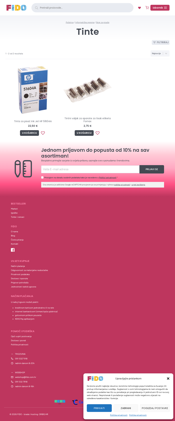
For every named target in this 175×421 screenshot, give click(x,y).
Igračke (14, 213)
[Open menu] (160, 8)
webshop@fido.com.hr (25, 377)
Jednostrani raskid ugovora (23, 287)
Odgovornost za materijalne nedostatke (29, 270)
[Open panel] (161, 42)
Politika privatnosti (118, 415)
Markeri (14, 209)
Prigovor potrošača (19, 282)
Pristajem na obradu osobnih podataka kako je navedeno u (81, 177)
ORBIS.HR (43, 414)
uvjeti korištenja (138, 185)
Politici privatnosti (107, 177)
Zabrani (126, 408)
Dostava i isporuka (19, 278)
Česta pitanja (17, 240)
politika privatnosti (122, 185)
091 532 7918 (21, 382)
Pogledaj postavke (155, 408)
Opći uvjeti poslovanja (21, 336)
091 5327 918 (21, 358)
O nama (14, 231)
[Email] (90, 169)
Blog (13, 235)
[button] (168, 378)
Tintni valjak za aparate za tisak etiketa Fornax (87, 120)
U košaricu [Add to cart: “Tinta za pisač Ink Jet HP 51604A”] (29, 133)
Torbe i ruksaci (17, 217)
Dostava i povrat (18, 340)
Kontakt (14, 244)
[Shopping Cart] (147, 7)
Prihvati (99, 408)
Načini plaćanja (18, 266)
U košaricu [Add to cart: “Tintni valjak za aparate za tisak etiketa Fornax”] (84, 133)
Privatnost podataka (20, 274)
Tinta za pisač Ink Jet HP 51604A (33, 121)
